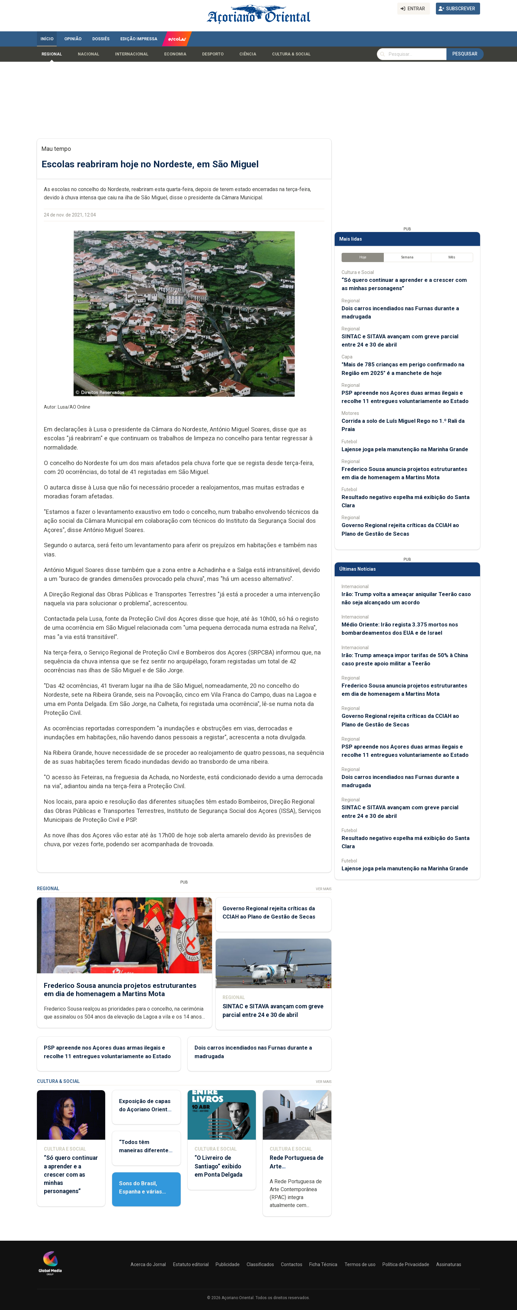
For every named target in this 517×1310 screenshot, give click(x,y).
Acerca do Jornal (148, 1264)
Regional (52, 54)
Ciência (247, 54)
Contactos (291, 1264)
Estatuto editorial (191, 1264)
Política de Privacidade (405, 1264)
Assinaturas (448, 1264)
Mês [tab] (451, 257)
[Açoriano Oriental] (50, 1276)
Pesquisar (464, 53)
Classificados (260, 1264)
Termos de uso (360, 1264)
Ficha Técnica (323, 1264)
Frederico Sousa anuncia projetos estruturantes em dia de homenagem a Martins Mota (120, 989)
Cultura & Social (291, 54)
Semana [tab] (407, 257)
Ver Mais (323, 889)
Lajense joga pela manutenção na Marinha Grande (405, 449)
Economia (175, 54)
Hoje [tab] (362, 257)
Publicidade (228, 1264)
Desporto (213, 54)
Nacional (88, 54)
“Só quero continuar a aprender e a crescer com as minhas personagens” (71, 1174)
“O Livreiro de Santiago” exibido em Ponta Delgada (218, 1166)
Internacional (131, 54)
